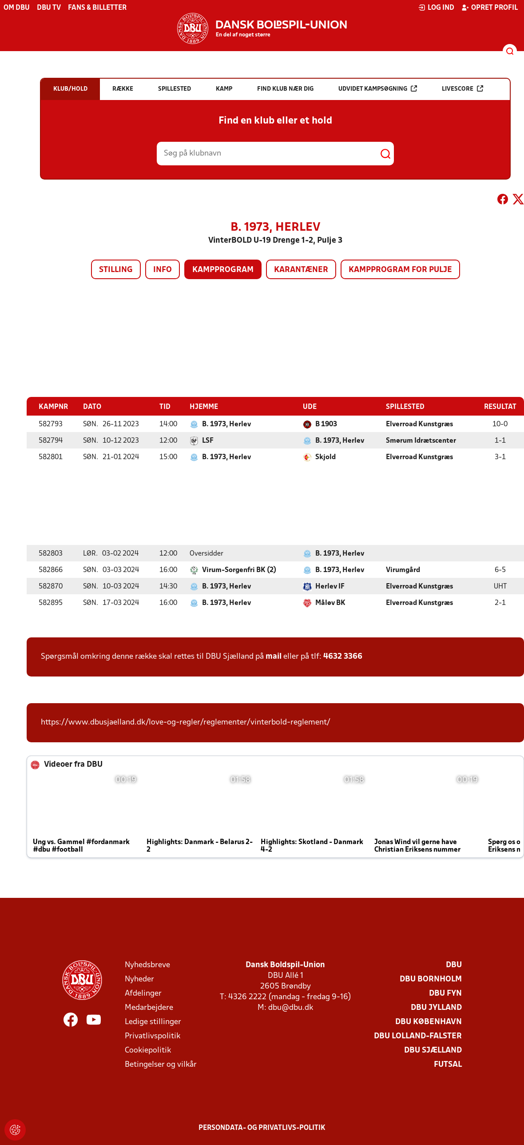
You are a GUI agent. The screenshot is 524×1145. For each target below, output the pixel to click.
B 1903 (326, 424)
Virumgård (403, 570)
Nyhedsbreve (147, 965)
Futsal (448, 1064)
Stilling (116, 270)
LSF (208, 440)
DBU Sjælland (433, 1050)
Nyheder (139, 979)
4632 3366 (342, 656)
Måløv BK (330, 603)
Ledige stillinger (153, 1021)
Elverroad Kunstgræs (419, 424)
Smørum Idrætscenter (421, 440)
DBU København (428, 1021)
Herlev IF (330, 586)
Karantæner (301, 270)
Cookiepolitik (148, 1050)
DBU (454, 965)
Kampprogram (223, 270)
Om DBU (17, 8)
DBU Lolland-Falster (418, 1036)
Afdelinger (143, 993)
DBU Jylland (436, 1007)
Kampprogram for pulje (400, 270)
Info (162, 270)
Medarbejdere (149, 1007)
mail (274, 656)
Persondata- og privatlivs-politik (262, 1128)
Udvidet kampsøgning (377, 88)
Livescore (462, 88)
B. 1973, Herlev (226, 424)
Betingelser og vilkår (161, 1064)
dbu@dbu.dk (290, 1007)
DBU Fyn (445, 993)
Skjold (325, 457)
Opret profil (489, 8)
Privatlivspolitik (152, 1036)
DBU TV (49, 8)
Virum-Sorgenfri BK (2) (239, 570)
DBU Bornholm (431, 979)
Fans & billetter (97, 8)
